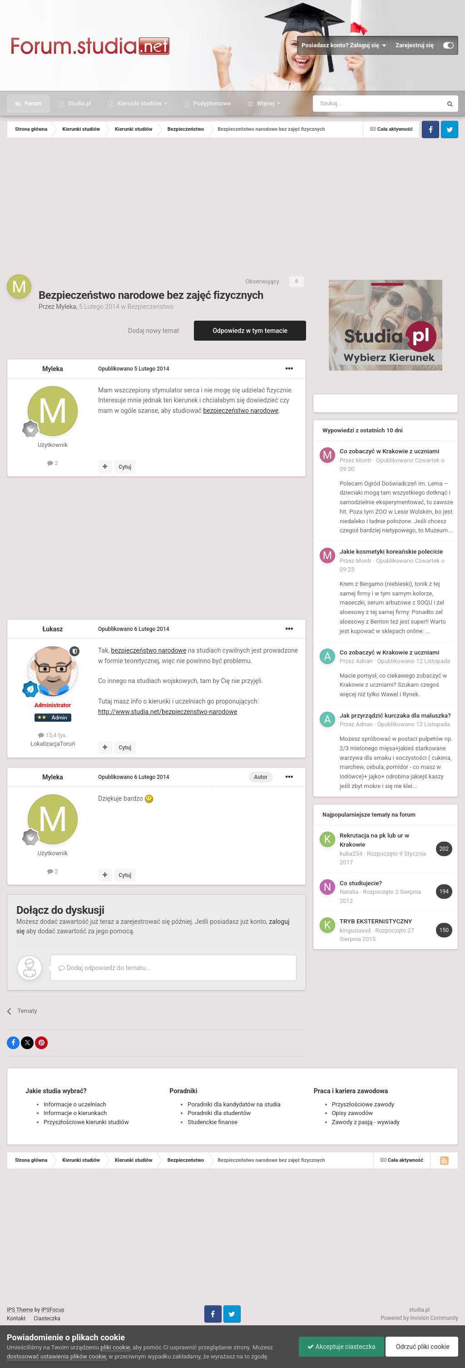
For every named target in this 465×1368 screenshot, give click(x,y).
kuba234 (351, 853)
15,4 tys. (52, 735)
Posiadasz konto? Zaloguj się (344, 45)
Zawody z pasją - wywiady (366, 1122)
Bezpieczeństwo (150, 306)
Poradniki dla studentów (219, 1113)
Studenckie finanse (212, 1122)
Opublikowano (133, 369)
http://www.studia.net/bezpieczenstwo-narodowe (167, 711)
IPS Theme (20, 1310)
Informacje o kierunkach (75, 1113)
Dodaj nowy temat (153, 330)
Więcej (265, 103)
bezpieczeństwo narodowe (240, 410)
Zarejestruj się (415, 45)
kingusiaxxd (355, 930)
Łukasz (53, 629)
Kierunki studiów (139, 103)
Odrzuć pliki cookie (421, 1346)
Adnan (364, 661)
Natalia (349, 891)
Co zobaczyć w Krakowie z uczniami (389, 451)
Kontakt (16, 1318)
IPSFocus (52, 1310)
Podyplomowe (211, 103)
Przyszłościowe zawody (363, 1104)
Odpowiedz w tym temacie (250, 330)
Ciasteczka (47, 1318)
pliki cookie (115, 1347)
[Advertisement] (232, 206)
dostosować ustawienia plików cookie (56, 1356)
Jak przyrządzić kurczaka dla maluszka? (395, 715)
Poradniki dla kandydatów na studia (234, 1104)
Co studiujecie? (361, 883)
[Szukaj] (356, 103)
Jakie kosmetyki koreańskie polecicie (391, 551)
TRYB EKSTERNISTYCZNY (376, 921)
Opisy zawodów (352, 1113)
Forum (32, 103)
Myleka (66, 306)
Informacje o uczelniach (75, 1104)
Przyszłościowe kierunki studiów (86, 1122)
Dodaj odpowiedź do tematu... (105, 967)
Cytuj (125, 467)
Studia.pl (78, 103)
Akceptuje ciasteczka (339, 1346)
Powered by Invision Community (419, 1318)
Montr (364, 460)
